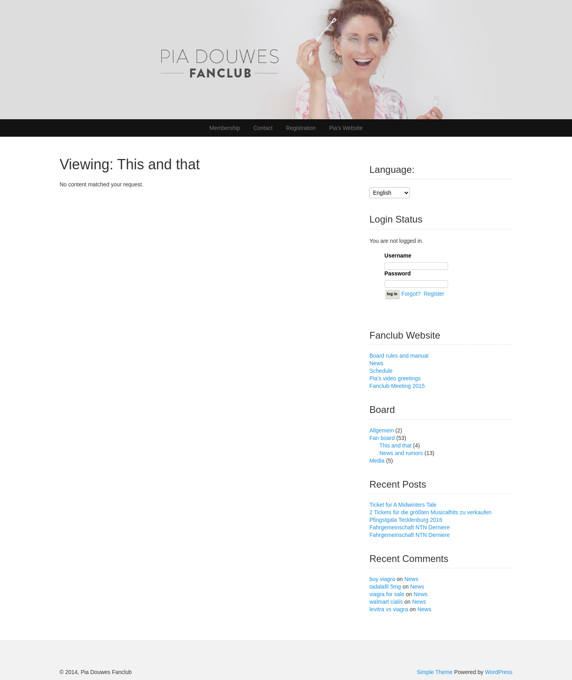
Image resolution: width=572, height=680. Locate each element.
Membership (224, 128)
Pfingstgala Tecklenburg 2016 (405, 520)
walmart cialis (386, 602)
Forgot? (410, 293)
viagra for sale (386, 594)
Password (398, 273)
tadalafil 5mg (385, 586)
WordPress (498, 672)
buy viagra (382, 579)
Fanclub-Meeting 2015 (397, 386)
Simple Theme (434, 672)
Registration (301, 128)
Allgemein (381, 430)
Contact (262, 128)
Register (433, 293)
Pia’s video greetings (395, 378)
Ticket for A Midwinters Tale (403, 505)
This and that (395, 445)
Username (398, 255)
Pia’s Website (346, 128)
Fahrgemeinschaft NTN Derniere (409, 527)
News (376, 363)
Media (377, 460)
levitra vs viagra (388, 609)
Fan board (382, 438)
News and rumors (401, 453)
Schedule (380, 371)
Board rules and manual (399, 356)
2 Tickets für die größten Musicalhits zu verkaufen (430, 512)
